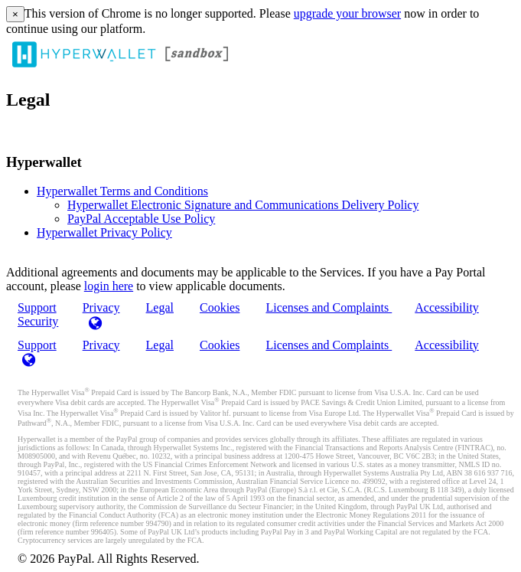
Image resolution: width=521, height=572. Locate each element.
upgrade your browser (347, 13)
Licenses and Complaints (328, 307)
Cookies (219, 307)
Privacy (101, 344)
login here (108, 286)
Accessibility (447, 307)
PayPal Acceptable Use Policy (141, 218)
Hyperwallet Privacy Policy (104, 232)
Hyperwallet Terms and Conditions (122, 191)
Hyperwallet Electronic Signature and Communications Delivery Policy (242, 204)
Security (38, 321)
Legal (160, 307)
